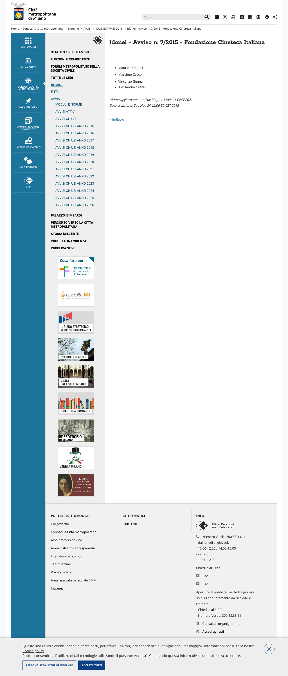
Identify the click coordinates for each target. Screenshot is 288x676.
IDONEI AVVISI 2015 (109, 29)
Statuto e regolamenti (71, 52)
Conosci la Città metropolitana (42, 29)
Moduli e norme (68, 104)
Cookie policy (33, 650)
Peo (205, 584)
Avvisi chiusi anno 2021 (74, 169)
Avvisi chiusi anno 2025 (74, 198)
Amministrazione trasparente (28, 124)
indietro (118, 119)
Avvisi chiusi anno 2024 (74, 191)
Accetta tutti (92, 665)
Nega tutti (269, 649)
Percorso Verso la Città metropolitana (72, 225)
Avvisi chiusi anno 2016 (74, 133)
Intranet (57, 588)
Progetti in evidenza (68, 241)
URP (28, 182)
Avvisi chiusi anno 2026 (74, 205)
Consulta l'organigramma (221, 624)
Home (15, 29)
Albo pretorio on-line (66, 540)
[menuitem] (28, 43)
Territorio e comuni (28, 142)
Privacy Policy (61, 572)
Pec (205, 576)
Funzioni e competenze (70, 59)
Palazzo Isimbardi (66, 215)
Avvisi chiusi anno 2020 (74, 162)
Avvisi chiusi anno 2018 (74, 148)
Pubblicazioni (62, 248)
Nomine (73, 29)
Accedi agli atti (213, 632)
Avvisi (87, 29)
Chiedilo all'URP (208, 568)
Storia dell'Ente (65, 234)
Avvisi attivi (65, 112)
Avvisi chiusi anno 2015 (74, 126)
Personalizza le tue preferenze (49, 665)
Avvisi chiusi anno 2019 (74, 155)
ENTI (54, 92)
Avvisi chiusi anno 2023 (74, 184)
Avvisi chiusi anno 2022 (74, 176)
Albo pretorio (28, 102)
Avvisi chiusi (65, 119)
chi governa (28, 62)
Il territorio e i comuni (67, 556)
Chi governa (60, 524)
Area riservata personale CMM (74, 580)
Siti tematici (28, 43)
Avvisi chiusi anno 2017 (74, 140)
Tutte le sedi (62, 78)
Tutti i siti (130, 524)
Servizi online (28, 162)
